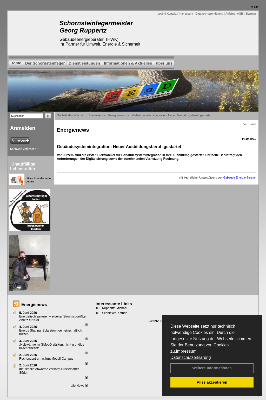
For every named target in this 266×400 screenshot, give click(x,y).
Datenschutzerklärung (190, 357)
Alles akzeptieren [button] (212, 382)
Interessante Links (114, 304)
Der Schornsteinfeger (45, 63)
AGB (240, 13)
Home (15, 63)
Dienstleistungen (84, 63)
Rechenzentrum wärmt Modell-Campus (46, 358)
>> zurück (249, 124)
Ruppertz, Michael (114, 308)
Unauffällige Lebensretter (22, 166)
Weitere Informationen (212, 368)
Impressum (186, 351)
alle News (79, 386)
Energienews (34, 304)
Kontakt (171, 13)
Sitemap (250, 13)
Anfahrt (230, 13)
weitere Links (159, 321)
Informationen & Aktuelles (128, 63)
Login (160, 13)
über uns (164, 63)
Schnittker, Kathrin (114, 313)
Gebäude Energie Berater (239, 177)
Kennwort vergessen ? (24, 148)
